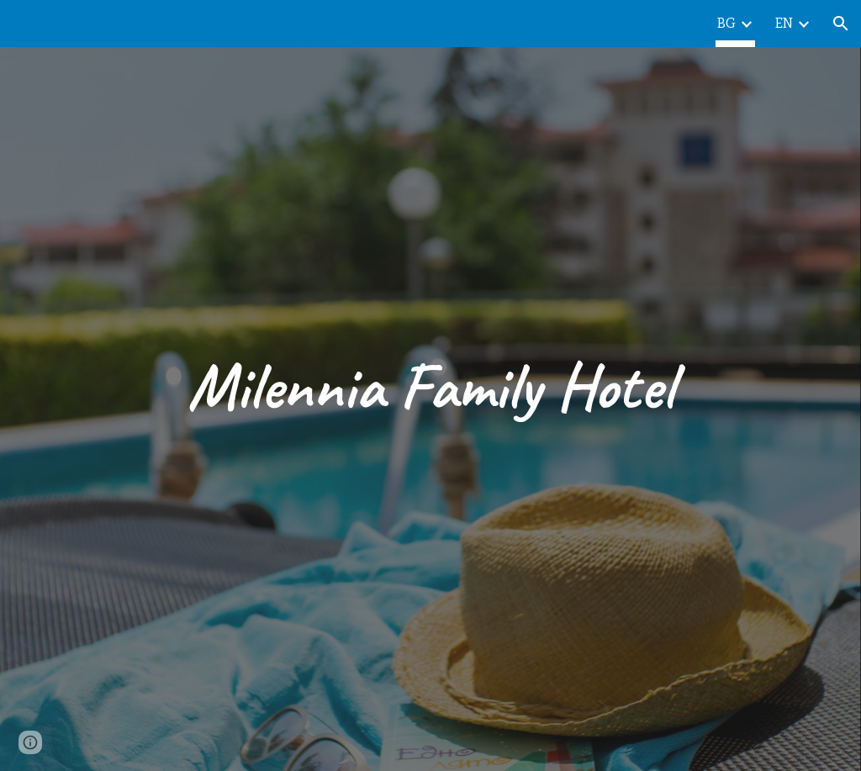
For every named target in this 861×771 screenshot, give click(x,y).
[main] (430, 386)
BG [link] (726, 23)
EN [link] (784, 23)
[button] (841, 23)
